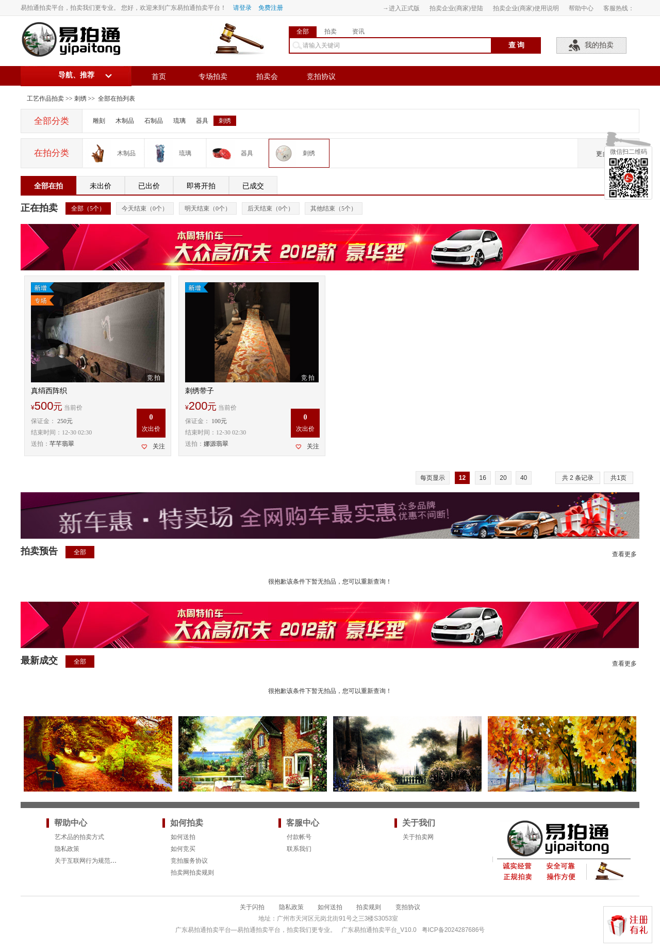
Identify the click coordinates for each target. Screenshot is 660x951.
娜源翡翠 (216, 443)
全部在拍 (48, 186)
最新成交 (39, 660)
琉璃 (179, 120)
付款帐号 (299, 837)
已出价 (149, 186)
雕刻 (99, 120)
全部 (302, 31)
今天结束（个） (145, 208)
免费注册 (270, 7)
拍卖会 (267, 76)
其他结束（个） (333, 208)
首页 (159, 76)
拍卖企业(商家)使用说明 (526, 8)
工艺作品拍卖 (45, 98)
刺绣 (80, 98)
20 (503, 477)
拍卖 (330, 31)
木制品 (125, 120)
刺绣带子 (199, 391)
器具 (202, 120)
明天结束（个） (208, 208)
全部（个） (88, 208)
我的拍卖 (599, 45)
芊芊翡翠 (62, 443)
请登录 (242, 7)
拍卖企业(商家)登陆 (456, 8)
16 (483, 477)
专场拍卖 (213, 76)
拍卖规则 (368, 907)
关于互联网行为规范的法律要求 (98, 860)
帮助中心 (581, 8)
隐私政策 (67, 848)
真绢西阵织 (49, 391)
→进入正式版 (401, 8)
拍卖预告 (39, 551)
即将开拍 (201, 186)
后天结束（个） (271, 208)
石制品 (153, 120)
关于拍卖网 (418, 837)
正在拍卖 (39, 208)
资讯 (358, 31)
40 (523, 477)
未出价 (100, 186)
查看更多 (624, 554)
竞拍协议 (321, 76)
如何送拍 (183, 837)
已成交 (253, 186)
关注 (159, 446)
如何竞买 (183, 848)
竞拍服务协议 (189, 860)
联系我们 (299, 848)
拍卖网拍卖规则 (192, 872)
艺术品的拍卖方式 (79, 837)
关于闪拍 (252, 907)
